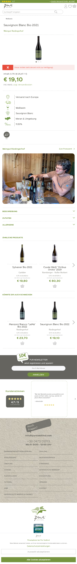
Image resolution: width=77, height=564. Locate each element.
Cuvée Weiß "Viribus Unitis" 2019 (54, 268)
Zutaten (38, 218)
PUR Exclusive (10, 476)
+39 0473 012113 (38, 441)
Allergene (38, 225)
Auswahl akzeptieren (38, 551)
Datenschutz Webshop (49, 470)
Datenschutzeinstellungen (38, 546)
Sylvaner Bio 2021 (22, 267)
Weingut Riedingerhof (13, 31)
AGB (6, 488)
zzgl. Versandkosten (22, 84)
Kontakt (43, 488)
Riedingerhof (22, 330)
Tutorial (8, 482)
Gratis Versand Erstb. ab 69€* (63, 1)
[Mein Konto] (65, 6)
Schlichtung (45, 476)
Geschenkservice (47, 457)
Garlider (22, 272)
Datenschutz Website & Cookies (18, 494)
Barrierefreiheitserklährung (18, 451)
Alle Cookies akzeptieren (38, 559)
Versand (43, 482)
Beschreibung (38, 211)
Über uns (8, 464)
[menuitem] (73, 12)
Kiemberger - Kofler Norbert (54, 272)
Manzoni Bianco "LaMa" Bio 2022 (22, 325)
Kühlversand (10, 457)
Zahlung (43, 451)
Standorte (44, 464)
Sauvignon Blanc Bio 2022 (54, 324)
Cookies (7, 470)
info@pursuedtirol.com (38, 435)
